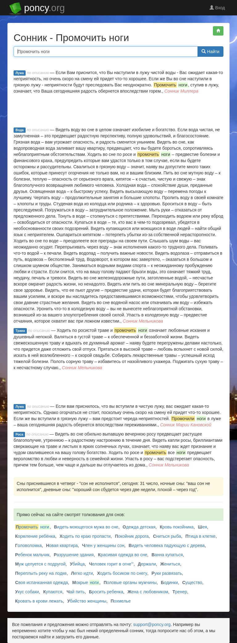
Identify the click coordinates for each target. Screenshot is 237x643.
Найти (210, 51)
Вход (217, 7)
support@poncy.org (151, 624)
